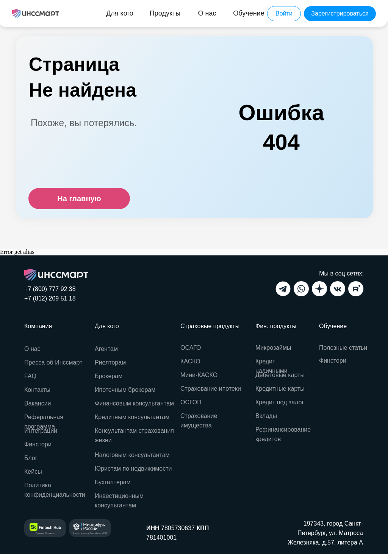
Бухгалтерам (113, 482)
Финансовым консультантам (134, 403)
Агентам (106, 349)
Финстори (332, 360)
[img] (35, 13)
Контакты (37, 390)
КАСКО (190, 361)
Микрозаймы (273, 347)
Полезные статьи (343, 347)
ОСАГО (190, 347)
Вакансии (37, 403)
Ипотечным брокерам (125, 390)
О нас (32, 349)
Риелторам (110, 362)
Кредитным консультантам (132, 417)
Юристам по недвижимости (133, 468)
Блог (31, 458)
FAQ (30, 376)
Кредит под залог (279, 402)
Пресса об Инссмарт (53, 362)
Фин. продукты (275, 326)
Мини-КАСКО (198, 375)
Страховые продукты (209, 326)
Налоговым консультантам (132, 455)
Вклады (266, 416)
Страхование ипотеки (210, 388)
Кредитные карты (280, 388)
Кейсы (33, 471)
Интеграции (40, 430)
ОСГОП (191, 402)
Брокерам (108, 376)
